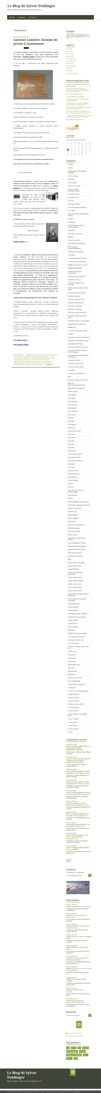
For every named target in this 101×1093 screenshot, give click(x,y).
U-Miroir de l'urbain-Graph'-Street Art (78, 647)
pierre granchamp (26, 359)
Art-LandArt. (72, 210)
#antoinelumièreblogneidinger (22, 361)
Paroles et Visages (79, 96)
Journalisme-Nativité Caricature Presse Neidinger (77, 351)
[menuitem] (11, 17)
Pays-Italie (71, 441)
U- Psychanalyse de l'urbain (76, 637)
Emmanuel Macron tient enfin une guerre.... (78, 793)
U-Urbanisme (72, 658)
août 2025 (69, 68)
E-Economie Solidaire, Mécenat (77, 258)
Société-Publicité (73, 620)
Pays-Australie (72, 408)
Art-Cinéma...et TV (73, 197)
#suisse (73, 1048)
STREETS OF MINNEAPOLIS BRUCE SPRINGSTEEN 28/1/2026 (78, 748)
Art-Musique (72, 222)
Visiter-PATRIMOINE (74, 681)
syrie (75, 1058)
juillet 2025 (69, 71)
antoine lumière (31, 358)
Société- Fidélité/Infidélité (76, 581)
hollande (82, 1051)
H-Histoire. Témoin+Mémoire (33, 356)
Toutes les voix (70, 94)
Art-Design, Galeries (74, 204)
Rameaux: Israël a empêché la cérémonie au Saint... (77, 959)
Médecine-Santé (73, 391)
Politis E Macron (73, 515)
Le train (68, 96)
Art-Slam (70, 237)
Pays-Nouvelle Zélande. (75, 454)
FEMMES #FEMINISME (75, 268)
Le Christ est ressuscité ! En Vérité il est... (78, 84)
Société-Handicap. (73, 607)
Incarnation (72, 86)
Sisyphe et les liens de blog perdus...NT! (78, 814)
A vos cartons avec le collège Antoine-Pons (77, 100)
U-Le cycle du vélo (73, 643)
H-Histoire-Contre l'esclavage (77, 312)
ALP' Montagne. (72, 182)
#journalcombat (49, 358)
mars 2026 (69, 51)
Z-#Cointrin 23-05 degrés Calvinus (78, 691)
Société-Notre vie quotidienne (77, 617)
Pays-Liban (71, 447)
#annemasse (16, 363)
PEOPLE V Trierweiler (74, 508)
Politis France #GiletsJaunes (76, 525)
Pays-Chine (71, 421)
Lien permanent (18, 355)
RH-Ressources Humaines (75, 556)
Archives (21, 17)
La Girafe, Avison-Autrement (81, 113)
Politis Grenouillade (74, 528)
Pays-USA (71, 487)
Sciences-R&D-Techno (74, 566)
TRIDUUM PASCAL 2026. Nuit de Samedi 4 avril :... (77, 927)
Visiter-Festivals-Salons (75, 678)
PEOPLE (70, 498)
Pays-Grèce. (71, 434)
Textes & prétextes (78, 119)
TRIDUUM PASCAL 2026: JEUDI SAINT (77, 948)
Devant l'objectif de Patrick (79, 117)
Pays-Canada (72, 414)
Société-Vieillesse (73, 627)
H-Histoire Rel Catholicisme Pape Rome (78, 288)
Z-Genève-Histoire (73, 707)
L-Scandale (71, 370)
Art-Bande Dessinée (74, 194)
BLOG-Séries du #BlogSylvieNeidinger (74, 247)
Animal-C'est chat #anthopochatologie (74, 190)
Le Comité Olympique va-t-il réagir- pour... (78, 772)
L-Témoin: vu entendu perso (76, 373)
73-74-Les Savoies (73, 176)
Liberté (80, 94)
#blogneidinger (72, 1051)
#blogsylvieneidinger (37, 364)
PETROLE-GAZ (72, 512)
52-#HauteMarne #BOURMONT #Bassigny (77, 172)
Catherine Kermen (73, 759)
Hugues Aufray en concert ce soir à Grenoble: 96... (78, 969)
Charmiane (70, 803)
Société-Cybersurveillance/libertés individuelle (78, 594)
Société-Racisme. (73, 623)
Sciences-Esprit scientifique (76, 563)
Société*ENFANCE (73, 569)
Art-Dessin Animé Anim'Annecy (77, 207)
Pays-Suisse (71, 467)
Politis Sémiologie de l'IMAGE (77, 543)
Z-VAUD (70, 732)
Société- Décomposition (75, 577)
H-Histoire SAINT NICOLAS (76, 299)
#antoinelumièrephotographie (22, 364)
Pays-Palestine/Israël (74, 457)
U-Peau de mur (72, 651)
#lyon (28, 363)
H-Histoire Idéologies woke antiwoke (76, 283)
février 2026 (70, 54)
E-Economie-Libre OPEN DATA (77, 261)
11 (89, 147)
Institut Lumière (18, 241)
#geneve (69, 1058)
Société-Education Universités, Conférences (77, 599)
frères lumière (41, 358)
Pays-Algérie (72, 398)
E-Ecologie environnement (76, 252)
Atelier (68, 119)
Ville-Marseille (72, 671)
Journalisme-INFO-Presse (75, 344)
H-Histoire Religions (74, 296)
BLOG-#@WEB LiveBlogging (76, 243)
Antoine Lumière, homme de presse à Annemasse (35, 42)
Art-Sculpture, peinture (75, 234)
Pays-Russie (71, 464)
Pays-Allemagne (73, 401)
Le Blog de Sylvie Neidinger (31, 5)
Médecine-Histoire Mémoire (76, 388)
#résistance (23, 363)
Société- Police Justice (74, 584)
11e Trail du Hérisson (72, 107)
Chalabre (74, 101)
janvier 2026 (70, 56)
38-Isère (70, 168)
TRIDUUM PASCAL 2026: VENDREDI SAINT (78, 937)
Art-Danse (71, 201)
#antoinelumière (36, 361)
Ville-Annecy (72, 661)
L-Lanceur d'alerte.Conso (75, 363)
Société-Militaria (73, 610)
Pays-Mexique (72, 451)
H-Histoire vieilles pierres (76, 303)
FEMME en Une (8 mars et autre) (78, 265)
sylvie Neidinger (72, 746)
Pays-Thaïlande (72, 477)
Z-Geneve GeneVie (73, 701)
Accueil (11, 17)
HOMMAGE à (72, 327)
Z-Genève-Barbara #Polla (75, 704)
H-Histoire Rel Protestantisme (77, 293)
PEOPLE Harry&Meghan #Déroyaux (79, 505)
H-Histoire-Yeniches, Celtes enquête (79, 321)
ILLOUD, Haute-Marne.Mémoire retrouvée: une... (77, 837)
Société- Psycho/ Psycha (75, 587)
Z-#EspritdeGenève (73, 694)
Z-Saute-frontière (73, 729)
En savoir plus (76, 1091)
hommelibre (71, 824)
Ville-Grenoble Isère (74, 665)
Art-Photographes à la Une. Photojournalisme (45, 355)
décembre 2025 (71, 58)
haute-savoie (17, 359)
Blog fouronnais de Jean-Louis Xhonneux (78, 108)
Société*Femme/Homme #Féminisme (75, 573)
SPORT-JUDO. (72, 630)
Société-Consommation (75, 591)
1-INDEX (70, 164)
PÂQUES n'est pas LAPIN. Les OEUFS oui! (76, 916)
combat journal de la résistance (40, 359)
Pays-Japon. (71, 444)
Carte (68, 860)
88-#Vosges (71, 179)
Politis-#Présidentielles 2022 (76, 549)
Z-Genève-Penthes (73, 719)
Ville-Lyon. (71, 668)
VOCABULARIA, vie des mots (76, 684)
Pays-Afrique (72, 395)
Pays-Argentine (72, 405)
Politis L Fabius (72, 535)
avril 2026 (69, 49)
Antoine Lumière (29, 57)
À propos (32, 17)
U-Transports (72, 655)
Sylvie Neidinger (72, 771)
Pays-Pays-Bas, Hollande (75, 461)
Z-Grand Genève (73, 725)
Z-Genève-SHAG (73, 722)
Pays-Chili (71, 418)
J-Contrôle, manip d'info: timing (77, 331)
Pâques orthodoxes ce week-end (78, 906)
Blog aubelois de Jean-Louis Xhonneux (77, 104)
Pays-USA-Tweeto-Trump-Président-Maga (76, 491)
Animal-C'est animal (74, 186)
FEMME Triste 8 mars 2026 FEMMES (76, 980)
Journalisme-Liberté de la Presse (78, 347)
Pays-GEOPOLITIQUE (74, 431)
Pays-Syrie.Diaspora (74, 474)
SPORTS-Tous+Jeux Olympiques (77, 633)
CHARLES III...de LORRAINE (77, 848)
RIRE (69, 559)
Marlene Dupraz (72, 782)
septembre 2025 (71, 66)
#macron (85, 1048)
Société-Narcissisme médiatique (77, 614)
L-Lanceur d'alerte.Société (76, 367)
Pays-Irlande (72, 437)
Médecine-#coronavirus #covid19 (78, 380)
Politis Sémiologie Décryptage (77, 546)
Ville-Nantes (71, 674)
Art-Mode (71, 219)
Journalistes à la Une (47, 356)
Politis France (72, 521)
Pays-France (71, 428)
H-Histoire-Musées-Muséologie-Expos (77, 316)
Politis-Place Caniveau (74, 553)
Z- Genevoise (72, 688)
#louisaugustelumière (45, 363)
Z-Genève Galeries (73, 697)
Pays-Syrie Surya (73, 470)
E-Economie (71, 255)
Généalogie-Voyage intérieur (76, 276)
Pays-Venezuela (72, 495)
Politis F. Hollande (73, 518)
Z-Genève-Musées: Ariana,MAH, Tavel (77, 715)
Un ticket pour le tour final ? (74, 103)
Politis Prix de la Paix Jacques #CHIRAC (77, 539)
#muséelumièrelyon (47, 361)
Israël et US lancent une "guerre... (75, 991)
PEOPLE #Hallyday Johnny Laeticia (78, 502)
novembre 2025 (71, 61)
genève (86, 1055)
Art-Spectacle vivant (74, 240)
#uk (79, 1048)
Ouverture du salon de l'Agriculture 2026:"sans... (75, 1001)
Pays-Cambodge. (73, 411)
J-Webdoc (71, 334)
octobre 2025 (70, 63)
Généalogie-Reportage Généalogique (74, 272)
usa (68, 1048)
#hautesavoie (35, 363)
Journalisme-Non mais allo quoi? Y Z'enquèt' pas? (78, 356)
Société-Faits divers (74, 604)
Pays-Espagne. (72, 424)
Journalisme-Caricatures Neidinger (78, 337)
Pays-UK (70, 484)
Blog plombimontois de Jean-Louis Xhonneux (77, 91)
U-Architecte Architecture (76, 640)
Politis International (74, 531)
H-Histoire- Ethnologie (75, 309)
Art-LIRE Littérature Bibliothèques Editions (78, 214)
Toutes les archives (72, 73)
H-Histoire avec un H (19, 356)
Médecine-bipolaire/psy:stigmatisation (76, 384)
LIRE (69, 377)
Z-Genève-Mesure (73, 711)
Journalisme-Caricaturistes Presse (78, 340)
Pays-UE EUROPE (73, 480)
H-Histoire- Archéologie (75, 306)
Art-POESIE (71, 230)
